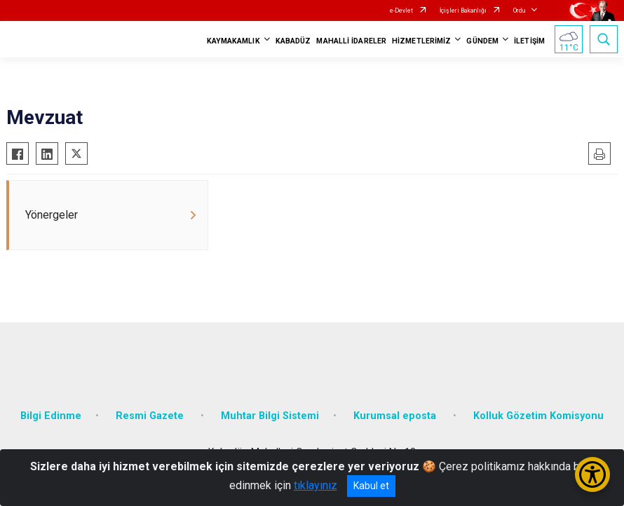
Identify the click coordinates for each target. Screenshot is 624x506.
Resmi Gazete (151, 416)
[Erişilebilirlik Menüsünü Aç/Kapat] (592, 474)
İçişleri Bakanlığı (463, 10)
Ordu (519, 10)
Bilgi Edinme (50, 416)
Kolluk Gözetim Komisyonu (538, 416)
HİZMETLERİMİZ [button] (421, 41)
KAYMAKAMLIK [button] (233, 41)
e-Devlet (401, 10)
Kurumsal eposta (396, 416)
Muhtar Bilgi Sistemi (270, 416)
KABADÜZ (293, 41)
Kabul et (371, 485)
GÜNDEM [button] (482, 41)
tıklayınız (315, 485)
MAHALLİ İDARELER (351, 41)
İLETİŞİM (529, 41)
